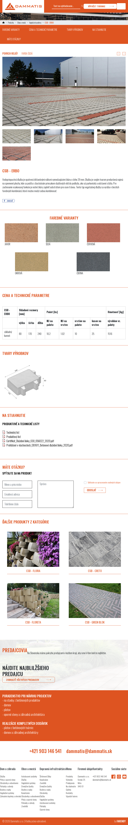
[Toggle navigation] (121, 6)
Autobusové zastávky (29, 776)
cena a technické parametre (43, 30)
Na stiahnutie (71, 786)
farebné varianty (11, 30)
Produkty (11, 22)
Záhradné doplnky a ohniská (10, 796)
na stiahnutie (99, 30)
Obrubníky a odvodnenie (9, 783)
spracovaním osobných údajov (108, 482)
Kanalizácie (25, 793)
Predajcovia (70, 783)
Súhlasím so (104, 482)
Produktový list (13, 437)
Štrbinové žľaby (45, 776)
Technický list (12, 432)
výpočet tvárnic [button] (101, 6)
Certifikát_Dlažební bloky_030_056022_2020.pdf (30, 441)
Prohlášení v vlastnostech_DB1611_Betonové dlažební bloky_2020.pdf (39, 445)
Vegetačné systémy (35, 22)
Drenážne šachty (27, 786)
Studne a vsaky (5, 789)
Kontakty (69, 793)
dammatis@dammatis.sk (89, 750)
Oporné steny (45, 809)
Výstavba (69, 779)
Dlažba (2, 776)
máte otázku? (14, 39)
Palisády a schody (6, 786)
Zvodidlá (24, 806)
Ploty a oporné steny (7, 779)
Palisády (43, 806)
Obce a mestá (21, 22)
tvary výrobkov (75, 30)
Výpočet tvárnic (71, 796)
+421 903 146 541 (45, 750)
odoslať (95, 490)
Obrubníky (44, 793)
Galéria (68, 789)
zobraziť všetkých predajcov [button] (28, 680)
